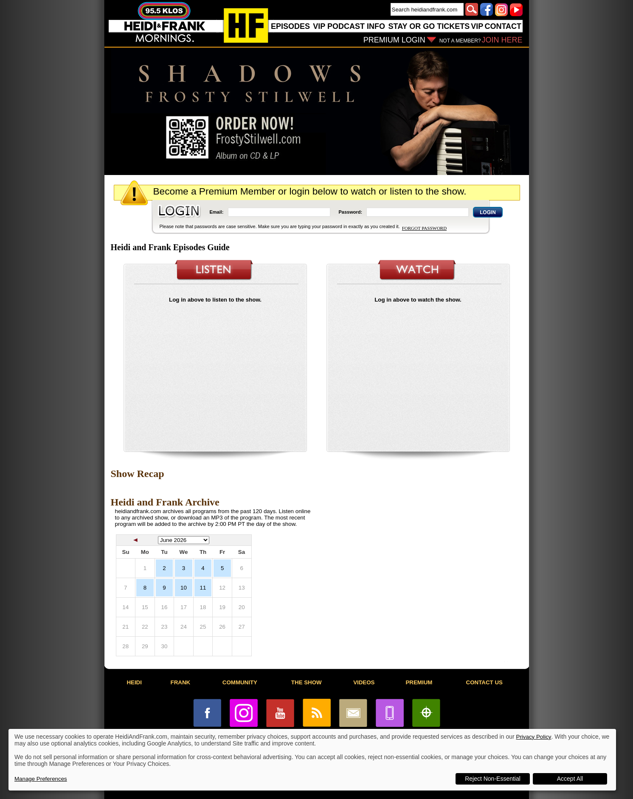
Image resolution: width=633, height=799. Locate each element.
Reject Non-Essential (492, 778)
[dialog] (312, 760)
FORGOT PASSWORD (424, 228)
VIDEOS (363, 682)
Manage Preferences (40, 779)
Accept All (570, 778)
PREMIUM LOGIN (394, 40)
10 (183, 587)
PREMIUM (418, 682)
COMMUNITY (239, 682)
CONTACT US (484, 682)
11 (203, 587)
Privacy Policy (533, 737)
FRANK (181, 682)
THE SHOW (306, 682)
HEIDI (134, 682)
